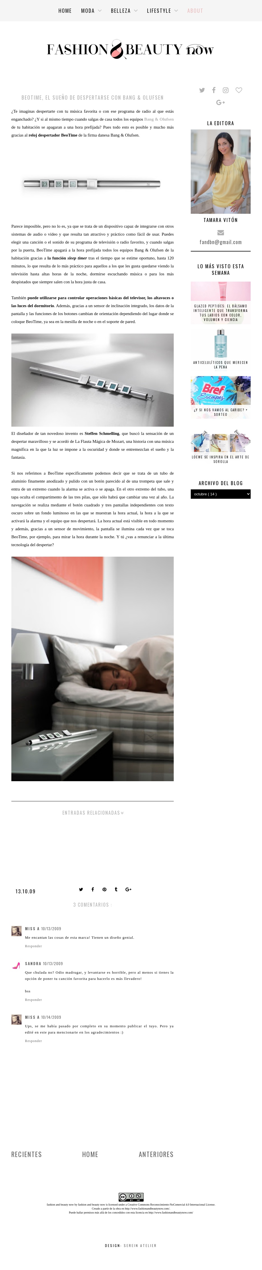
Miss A (32, 928)
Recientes (26, 1154)
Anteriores (156, 1154)
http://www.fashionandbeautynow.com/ (147, 1208)
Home (90, 1154)
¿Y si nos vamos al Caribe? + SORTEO (221, 412)
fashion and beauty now (91, 1204)
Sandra (33, 963)
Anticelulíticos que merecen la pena (220, 364)
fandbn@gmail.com (221, 242)
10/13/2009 (51, 928)
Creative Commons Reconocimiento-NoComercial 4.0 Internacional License (171, 1204)
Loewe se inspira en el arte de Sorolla (221, 459)
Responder (33, 946)
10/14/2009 (51, 1017)
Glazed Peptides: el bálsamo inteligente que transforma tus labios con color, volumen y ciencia (221, 313)
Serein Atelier (140, 1245)
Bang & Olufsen (159, 119)
